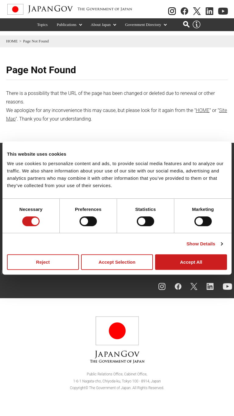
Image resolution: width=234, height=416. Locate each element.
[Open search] (186, 28)
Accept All (191, 262)
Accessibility (23, 277)
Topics (42, 29)
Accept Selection (117, 262)
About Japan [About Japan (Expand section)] (101, 29)
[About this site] (196, 29)
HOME (12, 41)
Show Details (200, 243)
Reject (43, 262)
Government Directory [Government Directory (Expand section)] (143, 29)
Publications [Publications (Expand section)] (66, 29)
